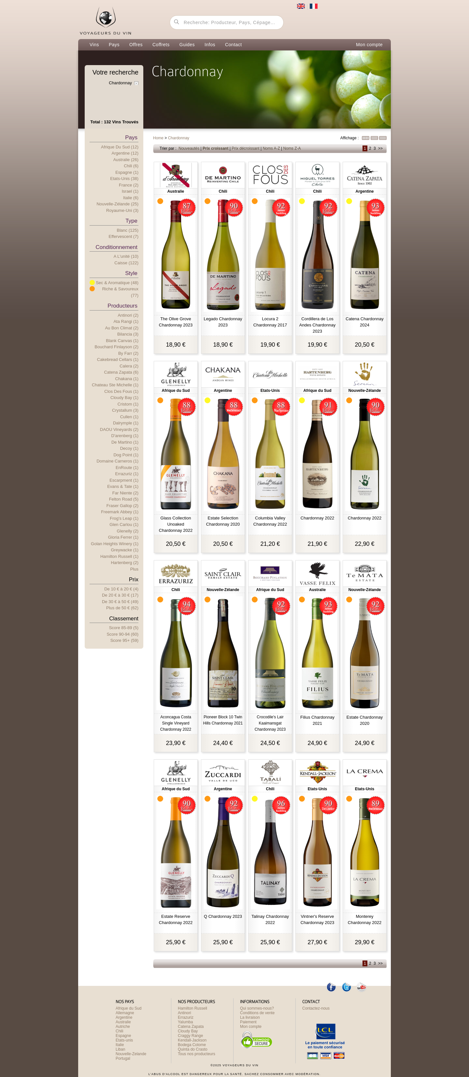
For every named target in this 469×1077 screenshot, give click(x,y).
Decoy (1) (129, 448)
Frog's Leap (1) (124, 518)
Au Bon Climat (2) (121, 327)
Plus (134, 569)
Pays (114, 44)
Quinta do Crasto (192, 1049)
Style (131, 273)
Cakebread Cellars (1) (117, 359)
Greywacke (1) (124, 549)
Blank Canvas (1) (122, 340)
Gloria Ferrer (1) (123, 537)
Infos (210, 44)
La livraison (250, 1017)
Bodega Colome (192, 1044)
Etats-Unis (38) (124, 178)
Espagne (123, 1035)
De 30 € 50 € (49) (120, 601)
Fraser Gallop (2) (122, 505)
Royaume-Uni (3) (122, 210)
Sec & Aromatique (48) (117, 282)
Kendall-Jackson (192, 1040)
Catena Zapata (191, 1026)
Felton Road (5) (123, 499)
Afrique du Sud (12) (119, 147)
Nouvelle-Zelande (131, 1054)
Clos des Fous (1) (121, 391)
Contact (233, 44)
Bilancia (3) (127, 334)
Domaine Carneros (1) (117, 461)
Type (131, 221)
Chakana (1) (126, 378)
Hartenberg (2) (124, 562)
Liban (120, 1049)
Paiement (248, 1022)
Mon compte (369, 44)
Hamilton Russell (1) (119, 556)
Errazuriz (185, 1017)
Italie (120, 1044)
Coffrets (161, 44)
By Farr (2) (128, 353)
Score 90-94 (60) (122, 634)
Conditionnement (116, 247)
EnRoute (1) (127, 467)
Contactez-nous (316, 1008)
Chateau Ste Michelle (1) (115, 384)
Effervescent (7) (123, 236)
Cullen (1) (129, 416)
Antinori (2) (128, 315)
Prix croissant (215, 148)
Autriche (123, 1026)
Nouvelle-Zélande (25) (117, 203)
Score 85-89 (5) (123, 627)
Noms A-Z (271, 148)
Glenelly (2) (127, 531)
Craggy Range (190, 1035)
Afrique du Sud (128, 1008)
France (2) (128, 185)
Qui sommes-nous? (257, 1008)
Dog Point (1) (125, 454)
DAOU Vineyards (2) (119, 429)
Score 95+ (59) (124, 640)
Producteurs (122, 306)
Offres (136, 44)
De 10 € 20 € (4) (121, 589)
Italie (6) (130, 197)
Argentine (124, 1017)
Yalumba (185, 1022)
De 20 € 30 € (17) (120, 595)
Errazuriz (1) (126, 473)
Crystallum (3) (125, 410)
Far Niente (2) (125, 492)
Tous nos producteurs (196, 1054)
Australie (123, 1022)
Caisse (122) (126, 262)
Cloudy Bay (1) (124, 397)
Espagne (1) (126, 172)
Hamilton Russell (192, 1008)
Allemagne (125, 1013)
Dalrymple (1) (125, 423)
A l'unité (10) (126, 256)
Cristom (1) (128, 404)
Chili (119, 1031)
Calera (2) (129, 366)
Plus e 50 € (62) (122, 607)
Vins (94, 44)
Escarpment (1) (123, 480)
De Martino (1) (124, 442)
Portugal (123, 1058)
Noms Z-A (292, 148)
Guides (187, 44)
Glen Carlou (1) (123, 524)
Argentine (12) (125, 153)
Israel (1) (130, 191)
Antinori (184, 1013)
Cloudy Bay (188, 1031)
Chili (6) (131, 165)
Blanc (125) (127, 230)
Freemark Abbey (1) (119, 511)
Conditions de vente (257, 1013)
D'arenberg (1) (124, 435)
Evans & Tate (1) (122, 486)
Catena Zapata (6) (121, 372)
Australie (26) (125, 159)
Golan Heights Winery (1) (114, 543)
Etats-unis (124, 1040)
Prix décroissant (245, 148)
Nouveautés (188, 148)
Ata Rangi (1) (125, 321)
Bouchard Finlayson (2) (116, 346)
